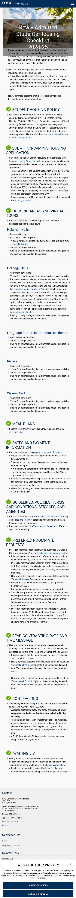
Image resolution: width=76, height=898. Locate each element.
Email (4, 825)
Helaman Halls (18, 230)
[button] (70, 864)
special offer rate (20, 244)
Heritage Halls (17, 268)
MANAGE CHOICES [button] (38, 885)
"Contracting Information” (23, 665)
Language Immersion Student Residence (37, 333)
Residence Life (21, 4)
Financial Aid (7, 859)
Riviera (12, 361)
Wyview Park (16, 393)
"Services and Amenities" (45, 526)
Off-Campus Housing (11, 846)
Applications (16, 337)
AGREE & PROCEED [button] (38, 893)
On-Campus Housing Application (52, 553)
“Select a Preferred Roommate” (26, 579)
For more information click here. (25, 289)
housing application (24, 200)
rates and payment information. (48, 452)
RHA (4, 841)
